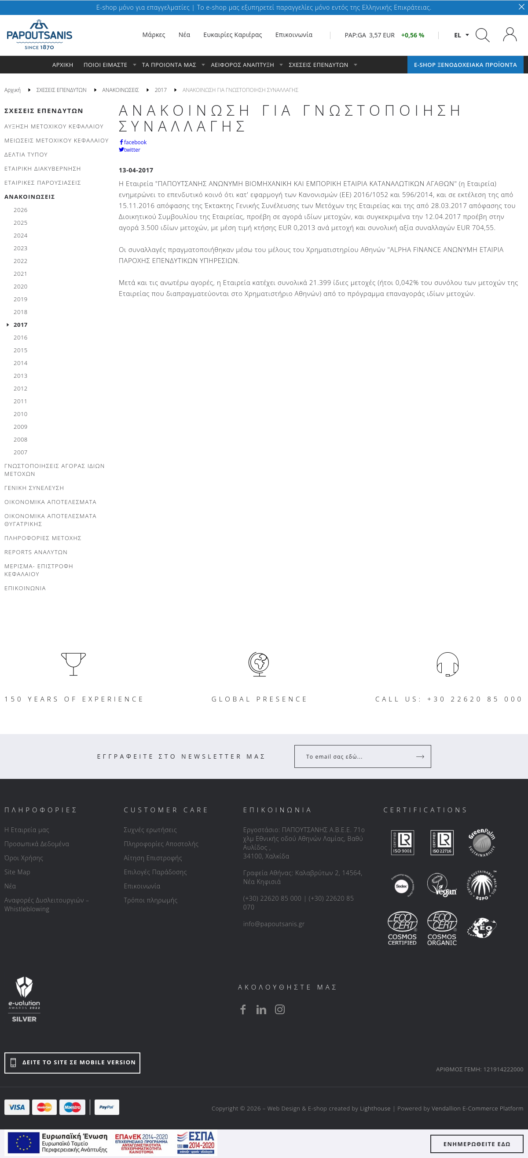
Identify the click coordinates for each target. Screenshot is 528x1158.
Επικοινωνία (142, 886)
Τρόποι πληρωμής (150, 900)
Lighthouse (375, 1108)
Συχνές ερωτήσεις (150, 830)
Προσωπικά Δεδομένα (36, 844)
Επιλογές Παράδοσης (155, 872)
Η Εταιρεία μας (26, 830)
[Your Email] (356, 756)
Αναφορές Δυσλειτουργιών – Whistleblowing (46, 904)
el (457, 35)
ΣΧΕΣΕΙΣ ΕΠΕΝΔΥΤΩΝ (44, 110)
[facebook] (243, 1009)
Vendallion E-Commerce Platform (478, 1108)
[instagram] (280, 1009)
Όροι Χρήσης (24, 858)
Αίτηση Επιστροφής (153, 858)
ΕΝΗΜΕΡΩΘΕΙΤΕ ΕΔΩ (477, 1144)
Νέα (10, 886)
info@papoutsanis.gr (274, 924)
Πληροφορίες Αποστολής (161, 844)
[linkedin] (261, 1009)
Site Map (17, 872)
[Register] (421, 756)
